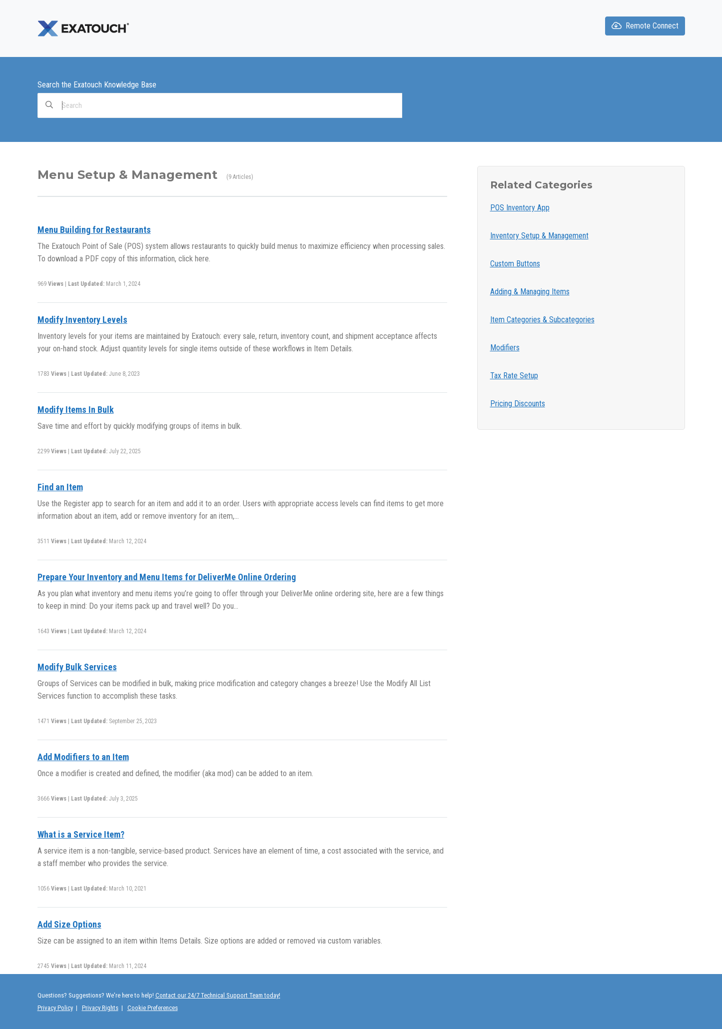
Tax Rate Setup (514, 375)
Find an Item (60, 487)
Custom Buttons (515, 263)
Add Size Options (69, 924)
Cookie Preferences (152, 1008)
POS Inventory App (520, 207)
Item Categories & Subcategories (542, 319)
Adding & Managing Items (530, 291)
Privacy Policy (55, 1008)
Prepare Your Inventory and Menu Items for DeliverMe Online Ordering (166, 577)
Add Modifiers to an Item (83, 757)
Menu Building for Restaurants (94, 229)
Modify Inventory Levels (82, 319)
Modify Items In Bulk (75, 409)
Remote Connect (645, 25)
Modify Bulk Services (77, 667)
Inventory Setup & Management (539, 235)
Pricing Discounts (517, 403)
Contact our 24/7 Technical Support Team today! (217, 995)
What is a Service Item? (80, 834)
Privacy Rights (100, 1008)
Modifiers (505, 347)
